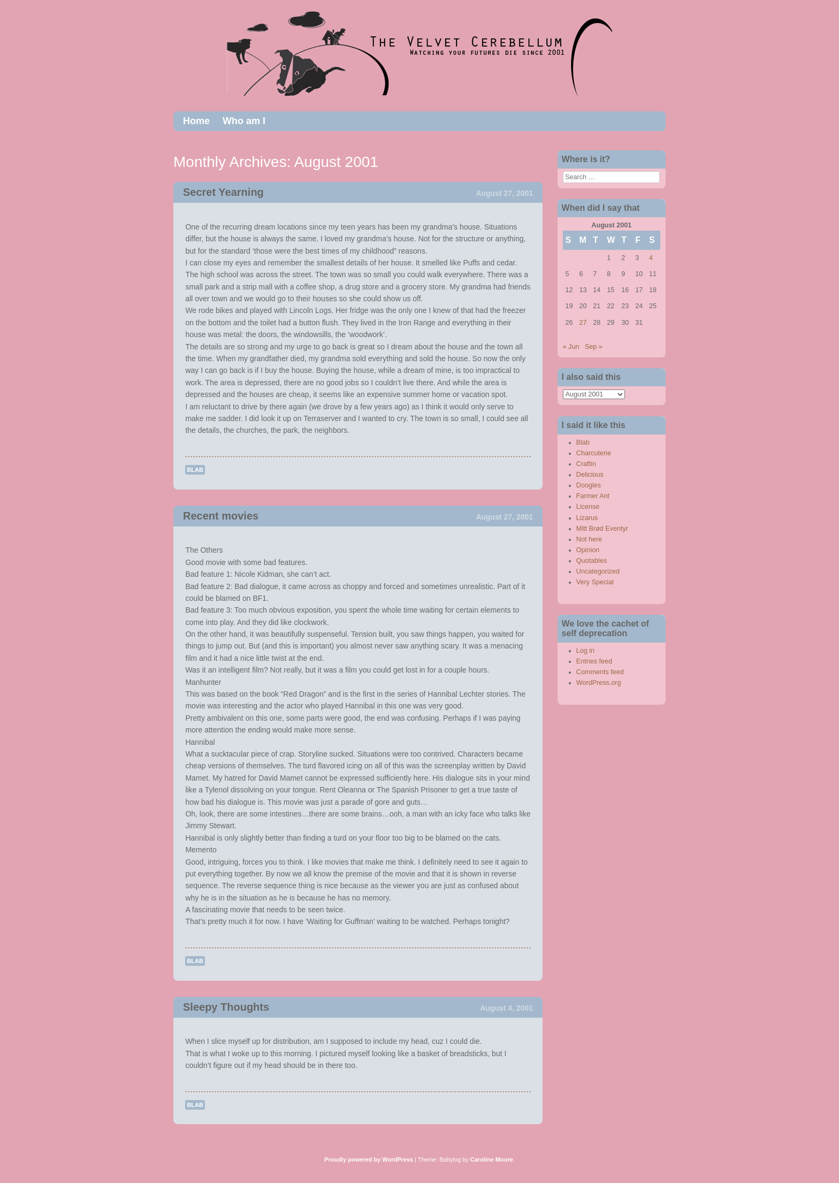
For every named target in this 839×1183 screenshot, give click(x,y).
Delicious (590, 474)
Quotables (591, 560)
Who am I (244, 121)
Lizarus (587, 518)
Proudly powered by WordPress (368, 1159)
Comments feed (600, 672)
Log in (585, 650)
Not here (589, 539)
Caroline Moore (491, 1159)
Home (196, 121)
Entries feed (594, 661)
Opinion (587, 550)
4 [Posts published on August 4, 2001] (651, 258)
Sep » (593, 346)
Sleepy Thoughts (226, 1007)
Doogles (588, 485)
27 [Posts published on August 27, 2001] (582, 322)
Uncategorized (598, 571)
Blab (195, 470)
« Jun (571, 346)
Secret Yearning (223, 192)
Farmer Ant (592, 496)
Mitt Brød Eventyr (602, 528)
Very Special (595, 582)
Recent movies (220, 516)
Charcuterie (593, 453)
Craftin (586, 464)
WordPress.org (598, 682)
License (587, 506)
